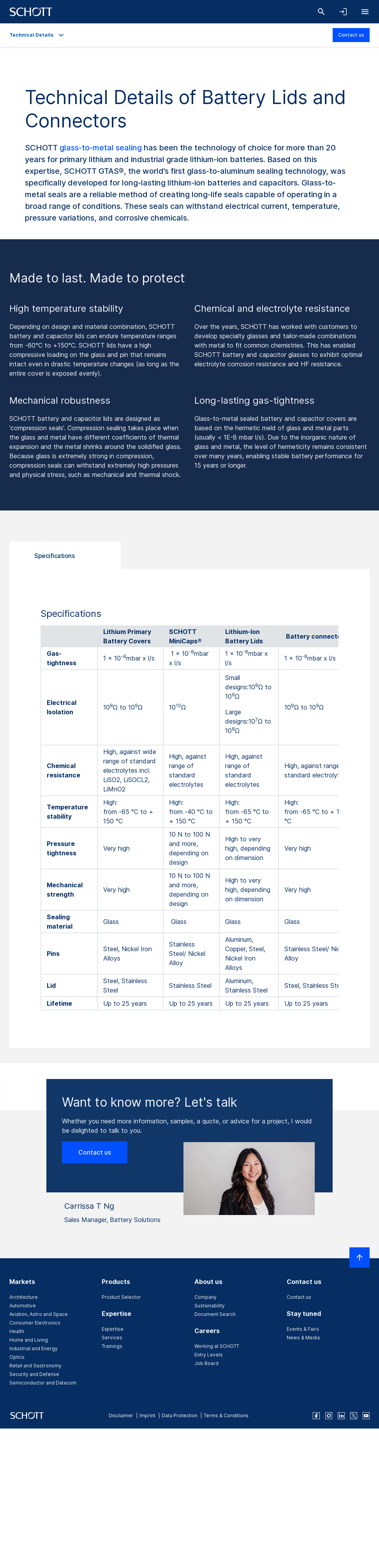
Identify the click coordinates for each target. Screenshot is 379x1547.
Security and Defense (34, 1374)
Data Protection (179, 1415)
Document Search (215, 1314)
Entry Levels (208, 1355)
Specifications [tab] (54, 556)
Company (205, 1297)
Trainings (112, 1346)
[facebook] (316, 1415)
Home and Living (28, 1340)
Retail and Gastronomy (35, 1366)
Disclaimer (121, 1415)
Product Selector (121, 1297)
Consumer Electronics (34, 1323)
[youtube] (366, 1415)
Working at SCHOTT (216, 1346)
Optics (17, 1357)
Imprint (147, 1415)
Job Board (206, 1363)
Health (16, 1331)
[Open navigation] (365, 11)
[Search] (321, 11)
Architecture (23, 1297)
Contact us (351, 35)
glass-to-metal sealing (101, 147)
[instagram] (328, 1415)
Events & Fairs (303, 1329)
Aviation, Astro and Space (38, 1314)
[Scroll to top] (359, 1257)
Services (112, 1337)
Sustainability (209, 1306)
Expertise (112, 1329)
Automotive (22, 1306)
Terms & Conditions (226, 1415)
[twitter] (353, 1415)
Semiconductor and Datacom (42, 1383)
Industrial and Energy (33, 1348)
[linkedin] (341, 1415)
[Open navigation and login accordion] (343, 11)
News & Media (303, 1337)
